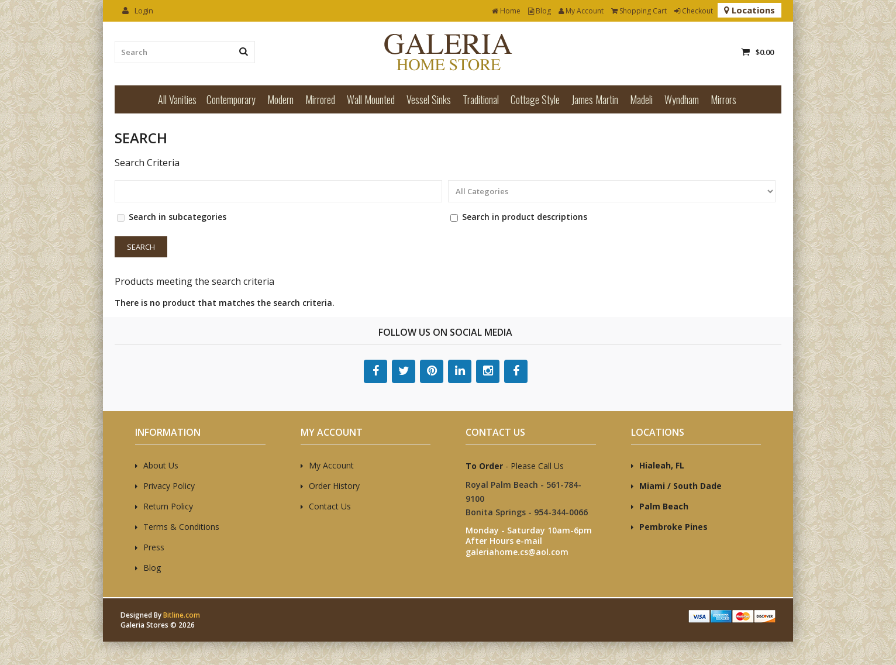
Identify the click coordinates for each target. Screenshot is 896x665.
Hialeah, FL (661, 465)
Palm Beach (663, 506)
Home (506, 11)
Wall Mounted (371, 99)
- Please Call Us (515, 465)
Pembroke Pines (673, 526)
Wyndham (681, 99)
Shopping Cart (639, 11)
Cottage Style (535, 99)
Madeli (641, 99)
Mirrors (723, 99)
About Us (160, 465)
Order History (334, 485)
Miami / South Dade (680, 485)
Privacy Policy (169, 485)
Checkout (693, 11)
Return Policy (168, 506)
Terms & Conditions (181, 526)
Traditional (481, 99)
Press (153, 547)
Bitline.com (181, 615)
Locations (749, 10)
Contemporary (231, 99)
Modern (280, 99)
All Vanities (177, 99)
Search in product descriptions (524, 216)
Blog (539, 11)
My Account (581, 11)
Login (137, 10)
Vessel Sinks (428, 99)
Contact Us (330, 506)
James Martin (594, 99)
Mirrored (320, 99)
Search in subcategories (177, 216)
